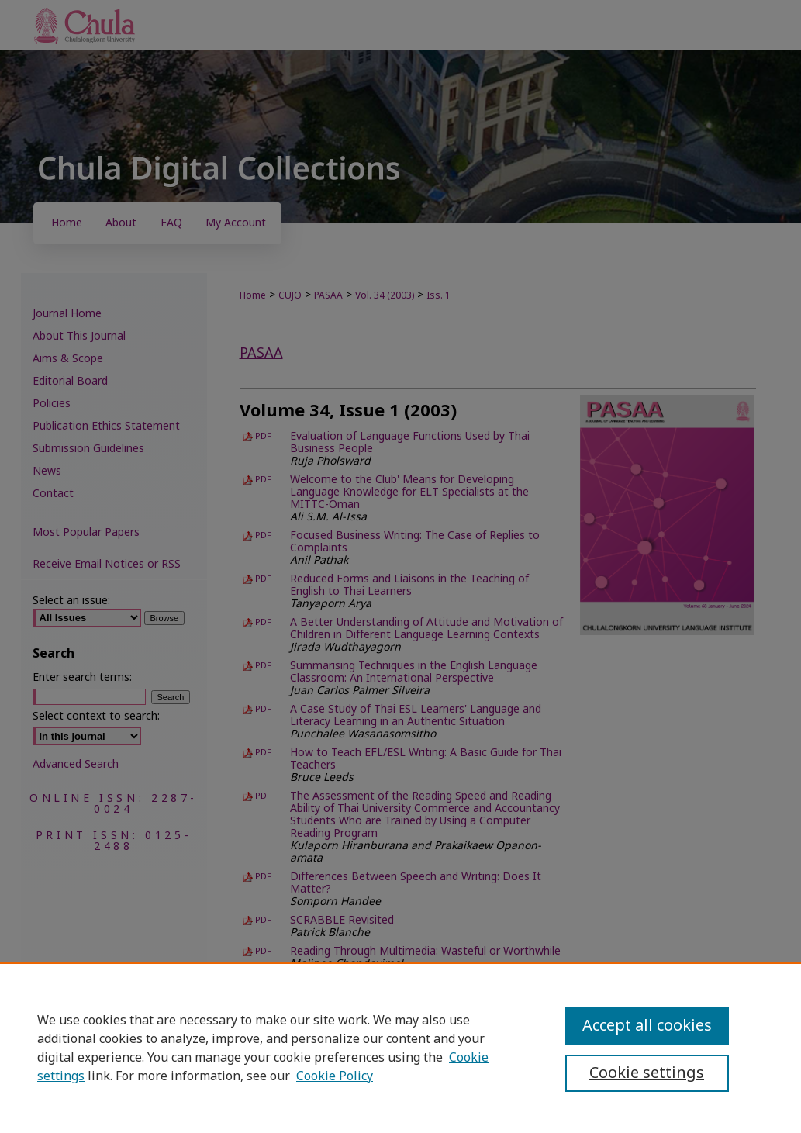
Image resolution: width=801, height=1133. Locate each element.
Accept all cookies (647, 1026)
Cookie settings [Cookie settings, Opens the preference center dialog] (646, 1073)
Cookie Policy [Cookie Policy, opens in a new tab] (334, 1076)
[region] (400, 1047)
